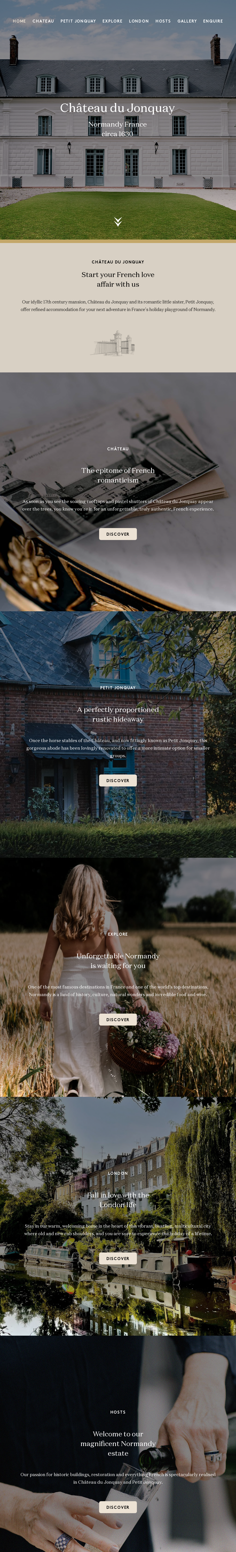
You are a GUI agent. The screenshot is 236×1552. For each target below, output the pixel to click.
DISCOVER (118, 1259)
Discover (118, 535)
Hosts (163, 21)
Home (19, 21)
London (139, 21)
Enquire (213, 21)
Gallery (187, 21)
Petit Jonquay (78, 21)
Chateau (43, 21)
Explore (113, 21)
